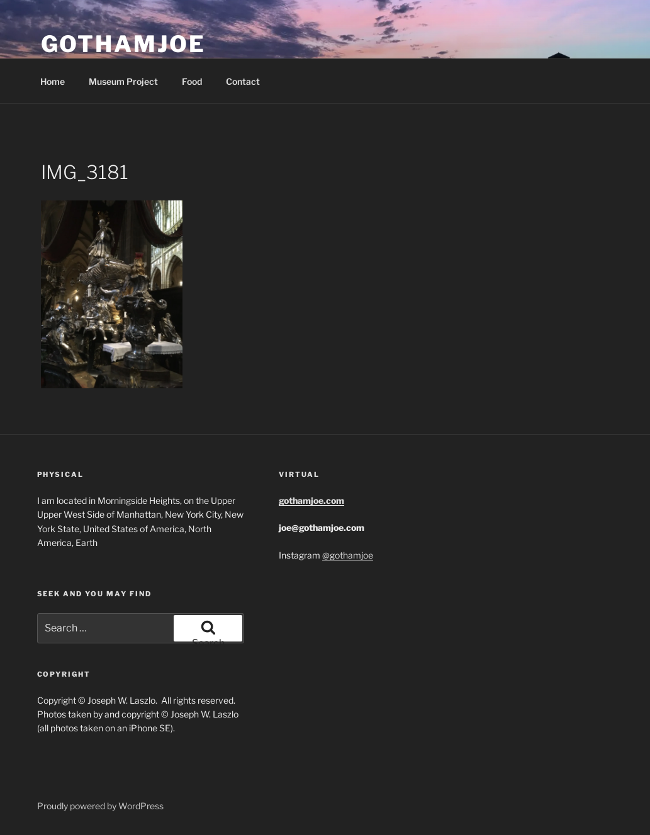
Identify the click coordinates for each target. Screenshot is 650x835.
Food (192, 81)
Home (52, 81)
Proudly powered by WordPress (100, 805)
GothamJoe (123, 44)
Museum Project (123, 81)
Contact (243, 81)
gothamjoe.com (311, 500)
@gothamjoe (347, 555)
